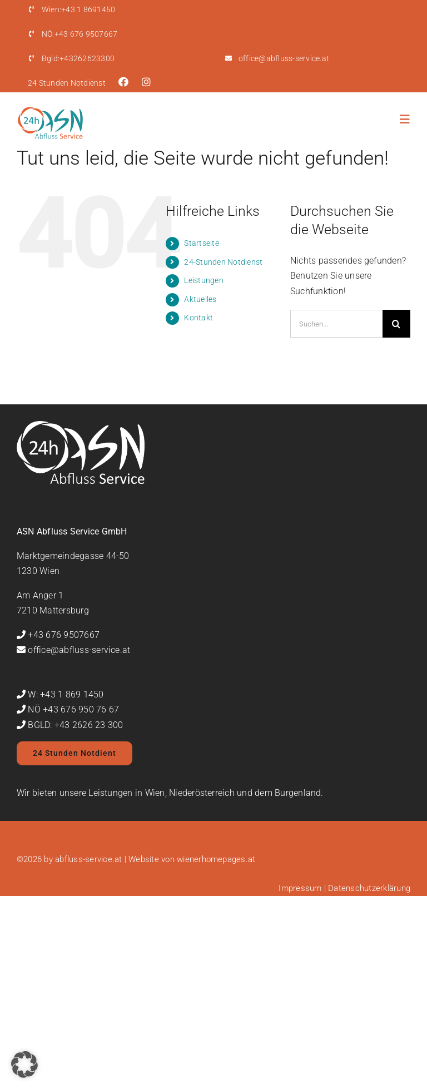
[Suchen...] (336, 324)
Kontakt (198, 317)
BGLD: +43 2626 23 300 (75, 725)
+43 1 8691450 (78, 9)
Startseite (201, 243)
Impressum (300, 888)
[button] (24, 1064)
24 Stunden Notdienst (67, 82)
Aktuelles (200, 299)
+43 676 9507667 (79, 33)
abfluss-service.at (88, 859)
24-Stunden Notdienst (223, 262)
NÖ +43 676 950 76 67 (73, 709)
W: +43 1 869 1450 (65, 694)
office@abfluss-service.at (284, 58)
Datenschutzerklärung (369, 888)
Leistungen (203, 280)
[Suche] (396, 324)
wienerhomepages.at (216, 859)
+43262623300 (78, 58)
